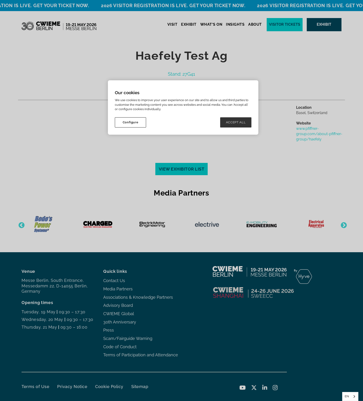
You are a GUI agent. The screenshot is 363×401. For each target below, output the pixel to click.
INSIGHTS (235, 24)
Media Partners (118, 288)
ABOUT (255, 24)
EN (347, 396)
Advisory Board (118, 305)
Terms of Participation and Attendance (140, 354)
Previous (20, 224)
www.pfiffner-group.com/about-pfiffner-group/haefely (319, 133)
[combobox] (350, 396)
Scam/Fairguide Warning (127, 338)
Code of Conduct (120, 346)
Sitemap (139, 386)
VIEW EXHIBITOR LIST (181, 169)
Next (342, 224)
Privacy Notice (72, 386)
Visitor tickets (284, 24)
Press (108, 330)
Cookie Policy (109, 386)
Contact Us (114, 280)
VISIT (172, 24)
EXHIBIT (189, 24)
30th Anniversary (119, 322)
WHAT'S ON (211, 24)
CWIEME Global (118, 313)
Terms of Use (35, 386)
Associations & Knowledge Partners (138, 297)
